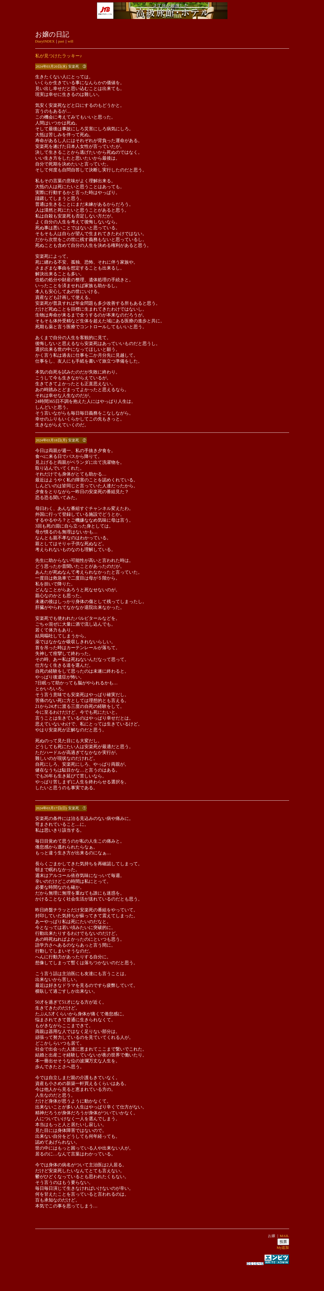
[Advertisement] (162, 1275)
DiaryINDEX (45, 41)
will (70, 41)
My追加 (283, 1247)
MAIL (284, 1236)
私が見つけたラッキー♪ (58, 55)
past (61, 41)
